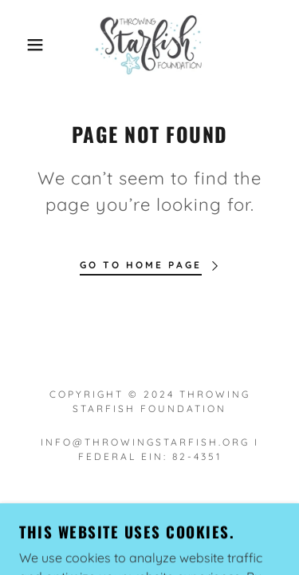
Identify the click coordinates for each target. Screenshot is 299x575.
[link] (149, 45)
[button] (23, 45)
